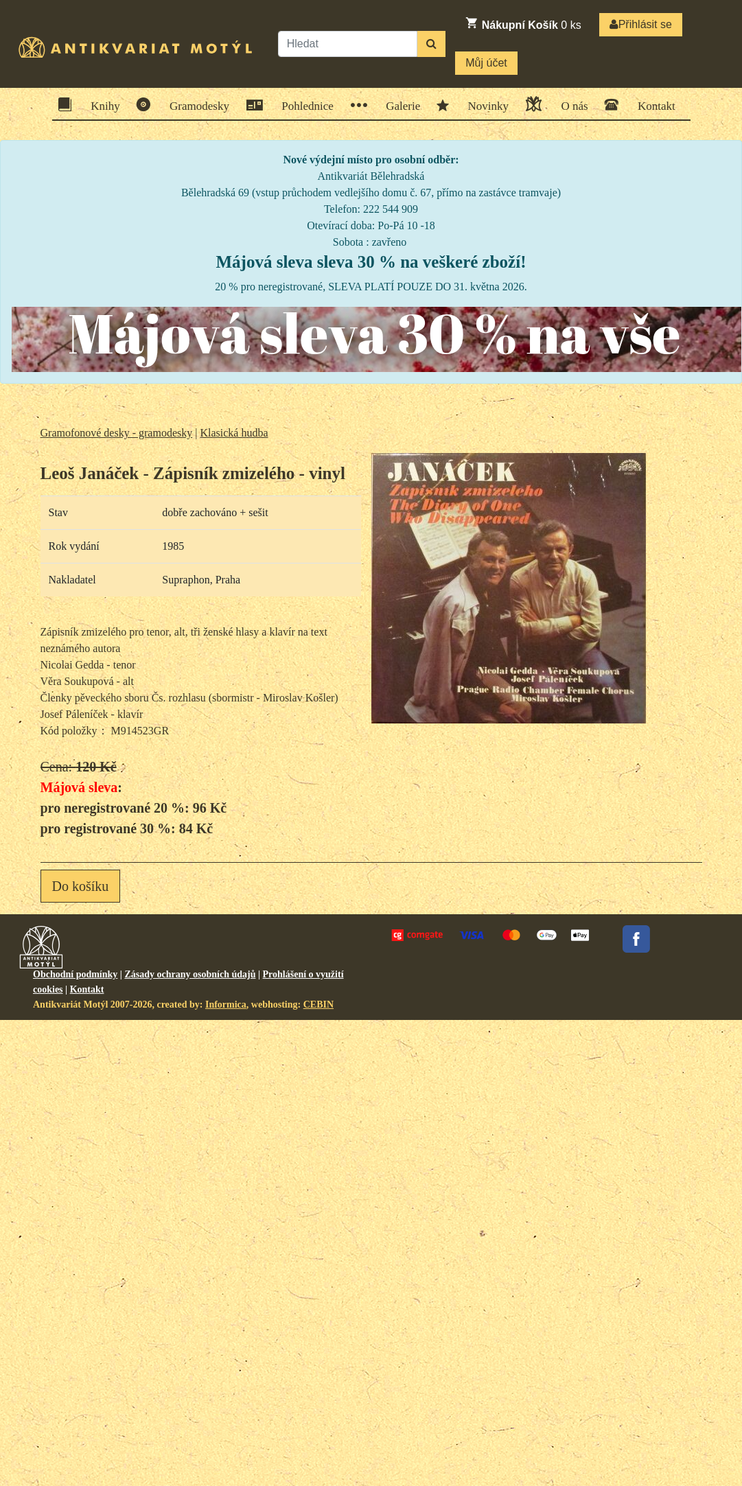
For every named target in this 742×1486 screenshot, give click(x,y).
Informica (225, 1004)
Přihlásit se (641, 24)
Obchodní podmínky (75, 974)
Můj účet (486, 63)
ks (523, 23)
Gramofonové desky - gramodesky (116, 433)
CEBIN (318, 1004)
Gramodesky (195, 104)
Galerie (398, 105)
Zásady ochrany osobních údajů (189, 974)
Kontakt (652, 104)
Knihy (101, 104)
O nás (570, 104)
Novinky (484, 105)
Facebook (636, 939)
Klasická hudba (234, 433)
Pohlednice (303, 105)
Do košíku (80, 886)
